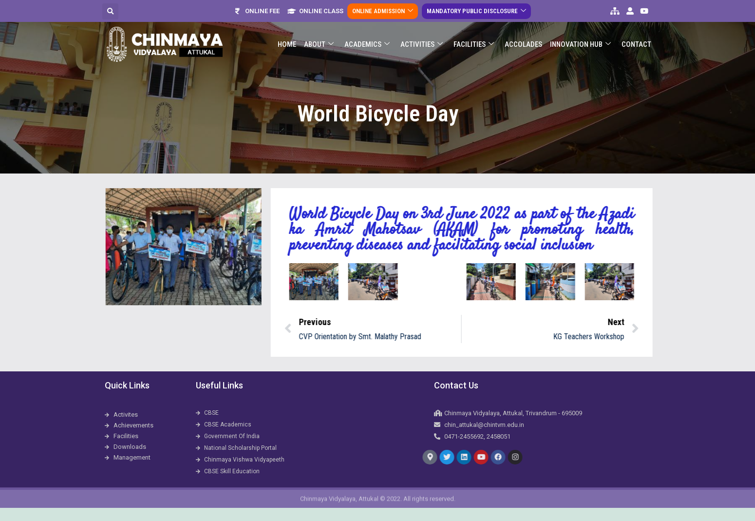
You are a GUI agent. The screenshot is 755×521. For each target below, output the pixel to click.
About (319, 38)
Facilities (473, 38)
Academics (367, 38)
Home (287, 38)
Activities (421, 38)
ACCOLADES (523, 38)
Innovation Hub (580, 38)
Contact (636, 38)
